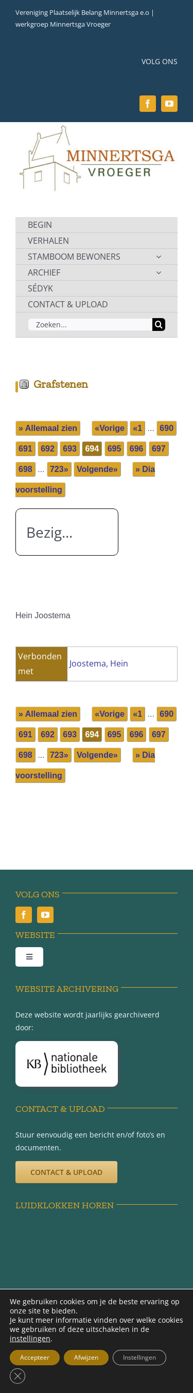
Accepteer (34, 1357)
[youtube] (169, 103)
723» (59, 469)
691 (25, 448)
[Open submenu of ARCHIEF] (158, 272)
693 (70, 448)
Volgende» (97, 469)
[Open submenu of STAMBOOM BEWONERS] (158, 256)
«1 (137, 428)
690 (166, 428)
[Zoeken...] (90, 324)
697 (159, 448)
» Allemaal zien (48, 428)
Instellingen (139, 1357)
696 (137, 448)
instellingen (30, 1338)
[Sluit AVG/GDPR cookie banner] (17, 1376)
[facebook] (147, 103)
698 (25, 469)
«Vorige (110, 428)
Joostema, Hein (98, 663)
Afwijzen (86, 1357)
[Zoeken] (158, 324)
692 (48, 448)
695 (114, 448)
